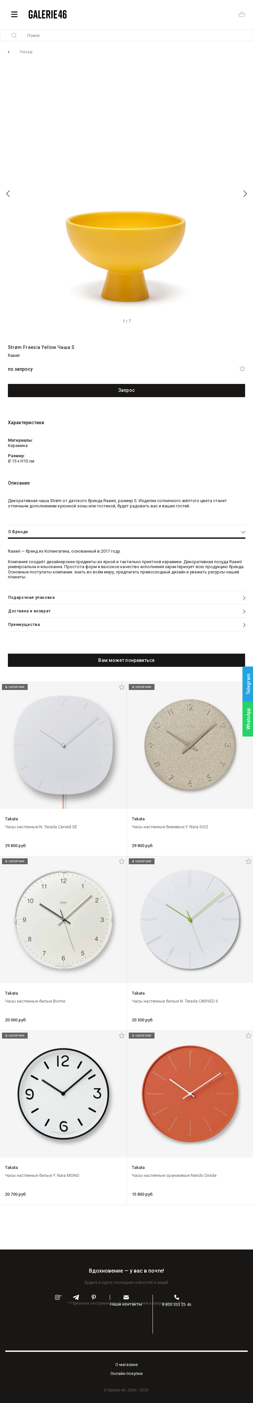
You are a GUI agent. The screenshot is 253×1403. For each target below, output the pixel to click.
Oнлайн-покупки (126, 1373)
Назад (26, 51)
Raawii (13, 355)
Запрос (126, 390)
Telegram (248, 684)
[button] (8, 194)
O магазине (126, 1364)
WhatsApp (248, 719)
